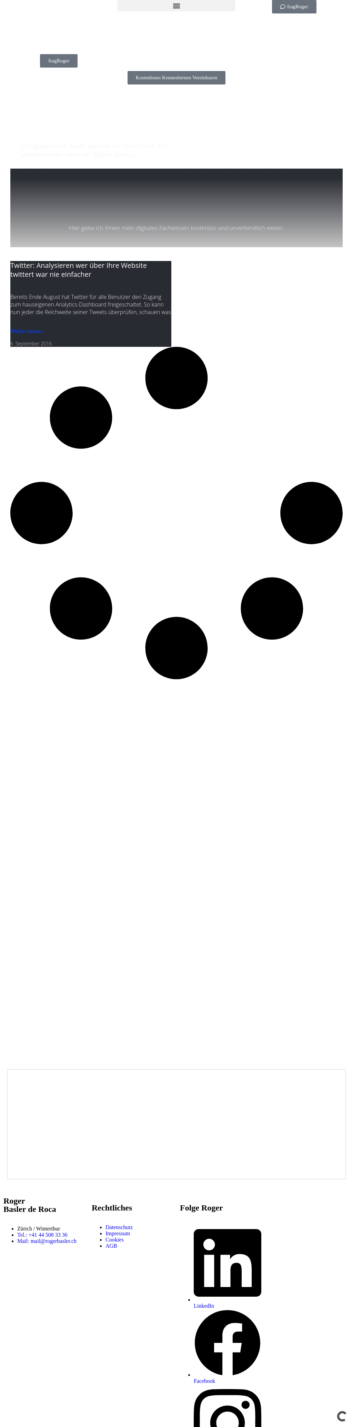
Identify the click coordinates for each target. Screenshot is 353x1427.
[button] (176, 5)
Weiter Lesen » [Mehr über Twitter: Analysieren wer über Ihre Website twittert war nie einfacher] (27, 331)
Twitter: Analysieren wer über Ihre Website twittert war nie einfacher (78, 270)
